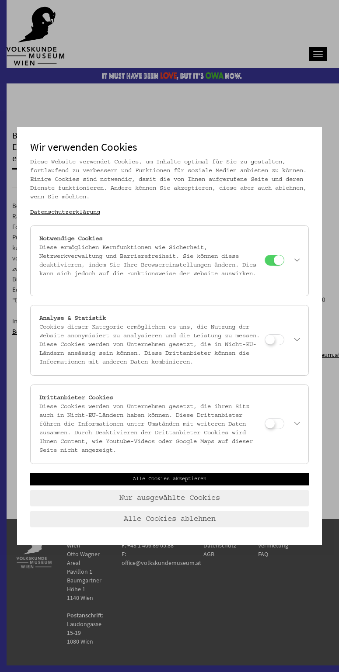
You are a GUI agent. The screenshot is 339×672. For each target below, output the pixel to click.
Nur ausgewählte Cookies (169, 498)
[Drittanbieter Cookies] (274, 423)
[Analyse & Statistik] (274, 339)
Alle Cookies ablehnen (170, 519)
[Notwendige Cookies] (274, 260)
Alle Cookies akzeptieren (169, 479)
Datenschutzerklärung (65, 212)
